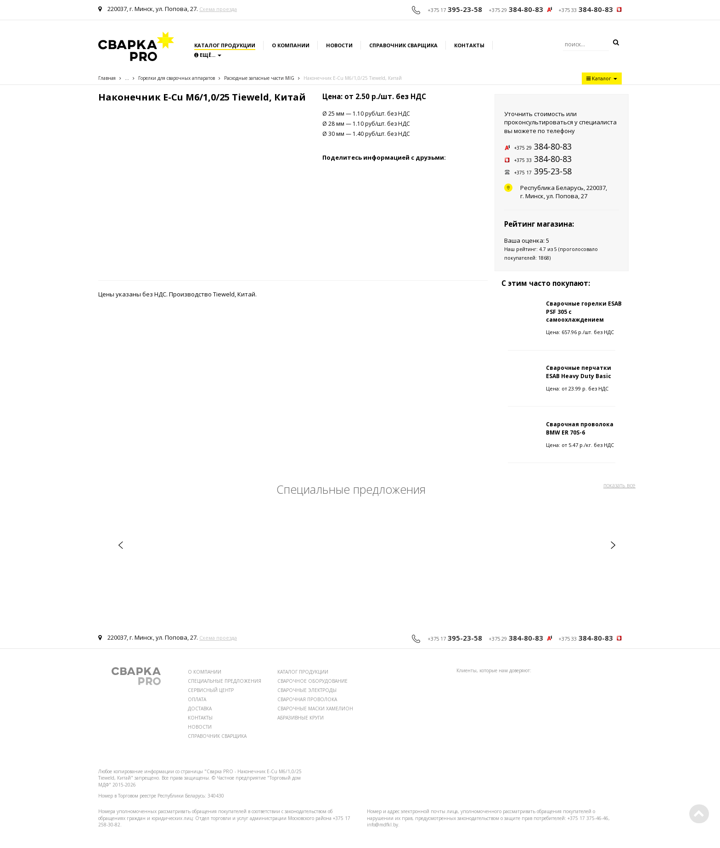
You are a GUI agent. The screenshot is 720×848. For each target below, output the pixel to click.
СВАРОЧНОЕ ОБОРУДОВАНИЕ (312, 681)
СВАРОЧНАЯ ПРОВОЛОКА (307, 699)
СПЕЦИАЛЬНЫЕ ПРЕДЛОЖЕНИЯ (224, 681)
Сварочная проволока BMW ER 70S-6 (579, 428)
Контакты (469, 45)
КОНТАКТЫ (200, 717)
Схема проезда (218, 9)
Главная (107, 78)
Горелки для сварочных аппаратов (176, 78)
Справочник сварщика (403, 45)
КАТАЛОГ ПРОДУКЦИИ (302, 672)
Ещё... (207, 54)
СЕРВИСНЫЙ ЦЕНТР (211, 690)
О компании (290, 45)
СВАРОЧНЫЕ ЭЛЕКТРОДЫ (307, 690)
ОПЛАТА (197, 699)
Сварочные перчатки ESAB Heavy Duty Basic (578, 371)
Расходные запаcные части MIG (259, 78)
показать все (619, 485)
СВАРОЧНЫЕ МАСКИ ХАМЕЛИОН (315, 708)
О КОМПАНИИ (204, 672)
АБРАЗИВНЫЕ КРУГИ (300, 717)
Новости (339, 45)
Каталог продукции (224, 45)
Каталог (601, 78)
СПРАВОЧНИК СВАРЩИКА (217, 736)
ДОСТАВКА (200, 708)
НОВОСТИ (200, 727)
